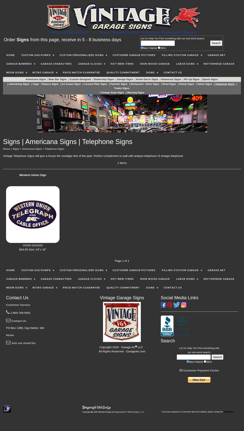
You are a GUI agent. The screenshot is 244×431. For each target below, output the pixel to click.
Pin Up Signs (192, 79)
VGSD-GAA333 (33, 245)
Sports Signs (210, 79)
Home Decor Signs (147, 79)
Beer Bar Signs (58, 79)
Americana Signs (36, 79)
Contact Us (16, 320)
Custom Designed (81, 79)
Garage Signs (125, 79)
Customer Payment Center (199, 370)
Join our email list (21, 343)
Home (10, 335)
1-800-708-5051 (18, 312)
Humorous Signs (171, 79)
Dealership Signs (104, 79)
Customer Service (18, 304)
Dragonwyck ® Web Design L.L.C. (129, 412)
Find (161, 38)
